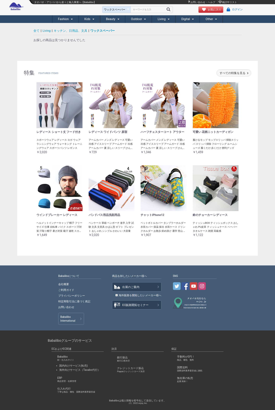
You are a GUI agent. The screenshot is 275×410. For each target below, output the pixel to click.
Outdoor (137, 19)
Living (162, 19)
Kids (87, 19)
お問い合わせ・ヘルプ (202, 2)
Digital (186, 19)
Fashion (64, 19)
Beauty (111, 19)
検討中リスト (229, 2)
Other (209, 19)
